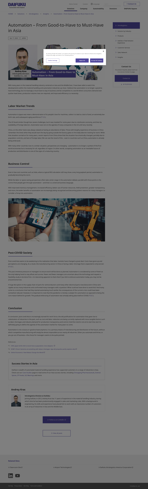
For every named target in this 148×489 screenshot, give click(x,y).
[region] (74, 57)
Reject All (82, 60)
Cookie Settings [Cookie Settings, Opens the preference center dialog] (52, 60)
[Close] (103, 51)
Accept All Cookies (96, 60)
